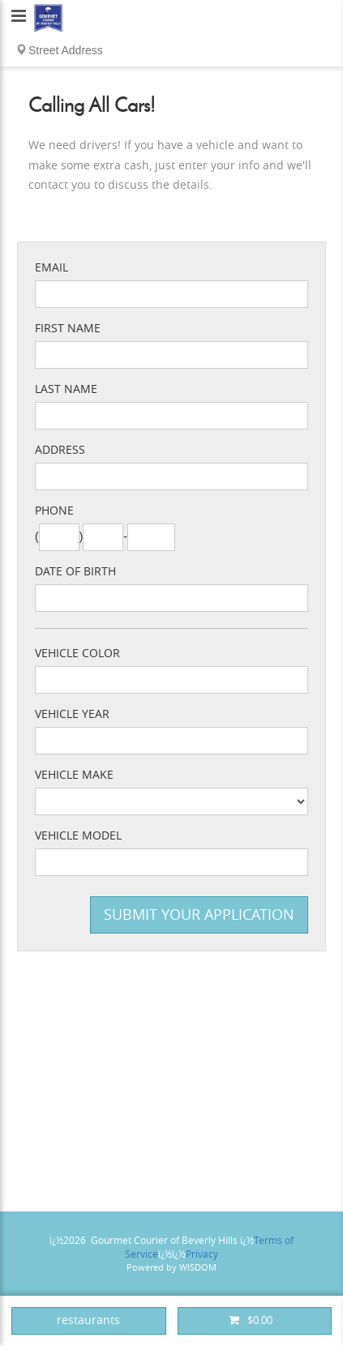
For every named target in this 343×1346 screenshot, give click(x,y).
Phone (54, 511)
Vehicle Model (78, 836)
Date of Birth (75, 572)
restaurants (88, 1320)
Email (51, 268)
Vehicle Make (74, 775)
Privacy (202, 1254)
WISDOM (198, 1268)
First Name (68, 328)
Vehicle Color (77, 653)
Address (60, 450)
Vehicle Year (72, 714)
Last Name (66, 389)
